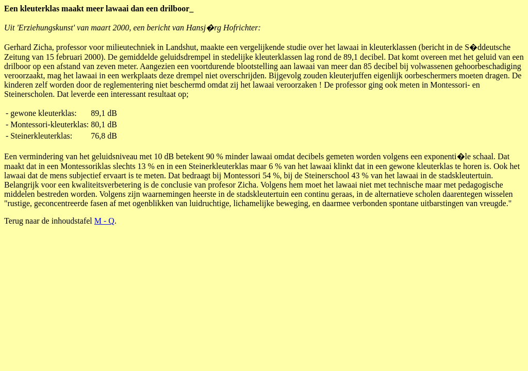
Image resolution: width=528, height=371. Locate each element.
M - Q (104, 220)
